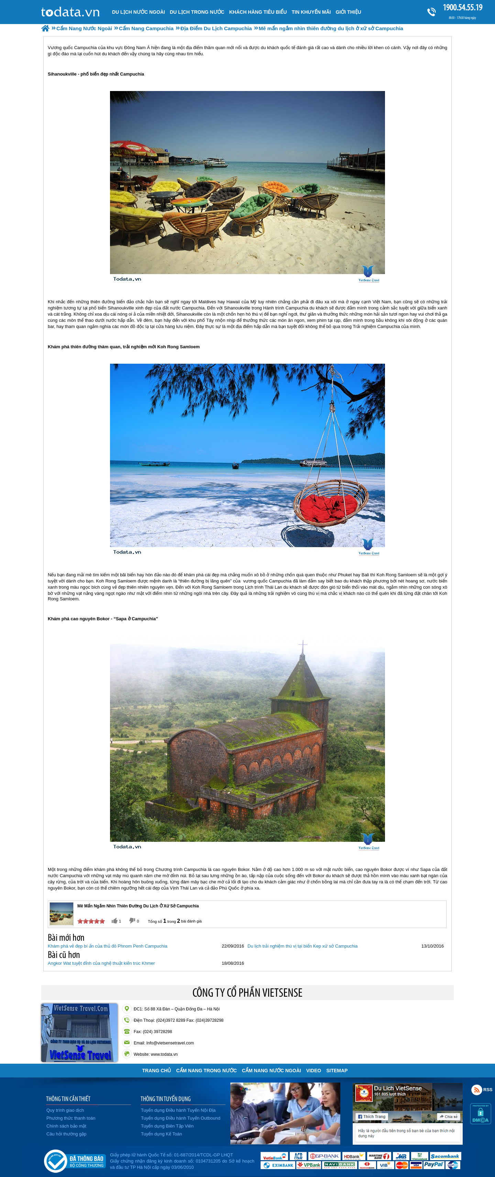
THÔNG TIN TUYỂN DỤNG (166, 1099)
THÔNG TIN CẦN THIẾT (68, 1099)
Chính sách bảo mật (66, 1126)
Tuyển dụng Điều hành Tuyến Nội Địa (178, 1110)
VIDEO (313, 1070)
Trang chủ (156, 1070)
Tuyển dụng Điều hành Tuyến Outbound (180, 1118)
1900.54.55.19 (462, 7)
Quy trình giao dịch (65, 1110)
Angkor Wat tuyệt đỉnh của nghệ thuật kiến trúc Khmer (101, 963)
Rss (476, 1089)
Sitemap (337, 1070)
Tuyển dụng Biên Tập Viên (167, 1126)
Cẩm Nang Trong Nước (206, 1070)
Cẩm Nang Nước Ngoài (271, 1070)
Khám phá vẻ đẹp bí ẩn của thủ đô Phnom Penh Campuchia (107, 946)
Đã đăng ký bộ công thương (74, 1160)
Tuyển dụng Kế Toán (161, 1133)
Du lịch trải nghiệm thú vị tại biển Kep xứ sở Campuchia (303, 946)
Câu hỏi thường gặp (66, 1133)
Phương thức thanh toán (70, 1118)
